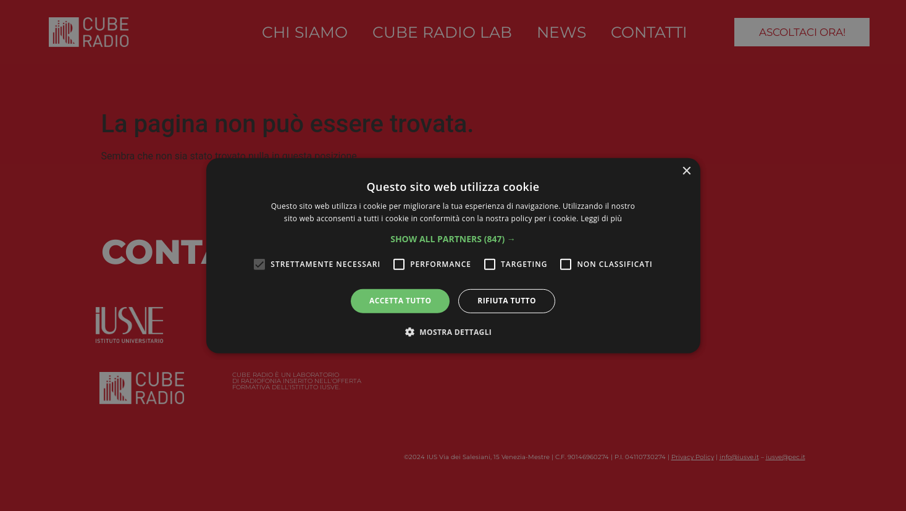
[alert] (453, 255)
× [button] (686, 170)
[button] (453, 239)
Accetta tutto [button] (400, 300)
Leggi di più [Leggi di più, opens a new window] (601, 218)
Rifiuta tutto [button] (506, 300)
